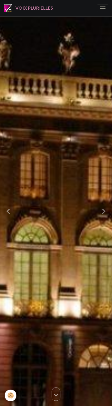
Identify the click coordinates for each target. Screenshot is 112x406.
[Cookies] (10, 395)
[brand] (29, 8)
